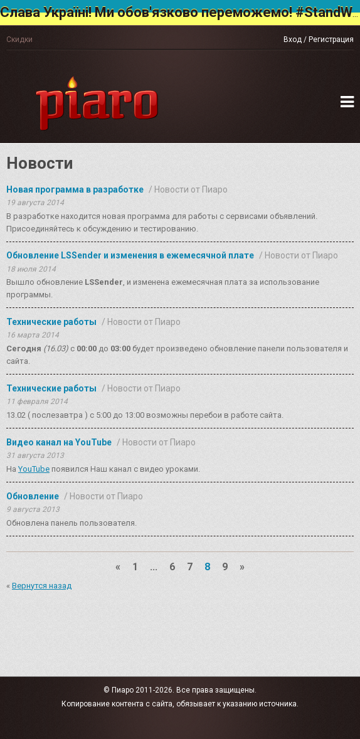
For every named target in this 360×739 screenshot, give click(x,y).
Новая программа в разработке (75, 189)
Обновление (32, 496)
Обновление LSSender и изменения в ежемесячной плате (130, 255)
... (153, 567)
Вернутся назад (41, 585)
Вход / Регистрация (318, 39)
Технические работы (51, 322)
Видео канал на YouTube (59, 442)
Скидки (19, 39)
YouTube (34, 469)
